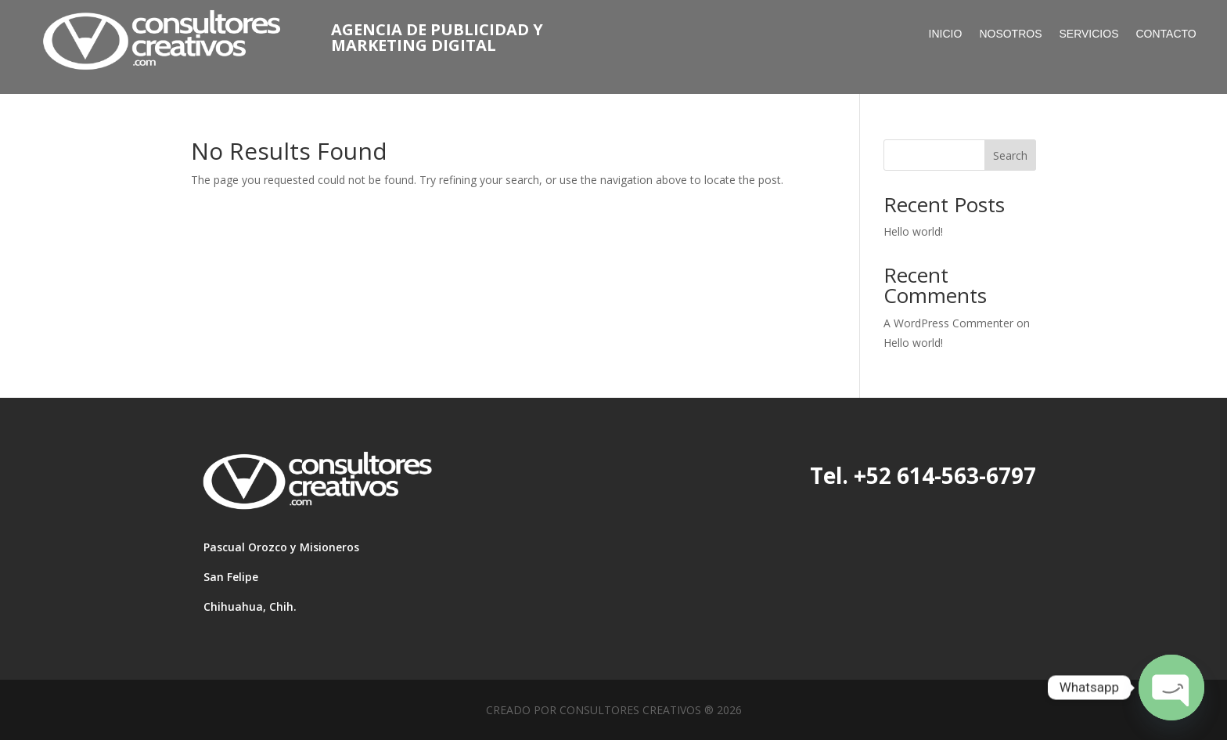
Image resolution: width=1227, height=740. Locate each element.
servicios (1089, 34)
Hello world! (913, 231)
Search (1010, 155)
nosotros (1010, 34)
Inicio (946, 34)
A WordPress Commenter (948, 323)
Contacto (1166, 34)
